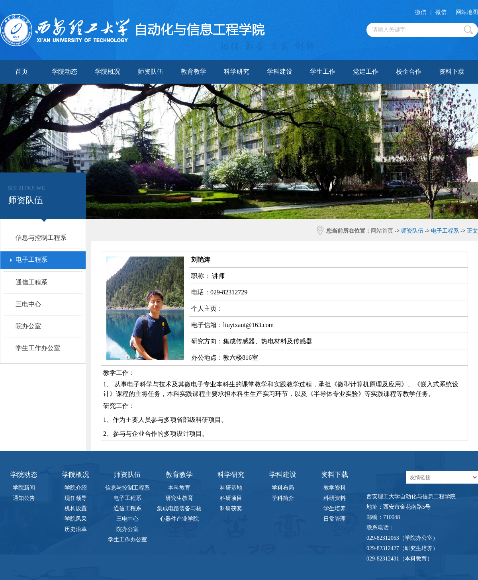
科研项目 (231, 498)
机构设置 (76, 508)
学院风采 (76, 519)
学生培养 (334, 508)
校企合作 (408, 71)
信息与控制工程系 (127, 488)
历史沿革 (76, 529)
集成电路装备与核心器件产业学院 (179, 510)
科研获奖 (231, 508)
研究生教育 (179, 498)
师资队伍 (150, 71)
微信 (420, 12)
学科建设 (279, 71)
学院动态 (64, 71)
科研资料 (334, 498)
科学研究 (236, 71)
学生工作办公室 (127, 540)
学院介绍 (76, 488)
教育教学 (193, 71)
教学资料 (334, 488)
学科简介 (283, 498)
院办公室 (127, 529)
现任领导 (76, 498)
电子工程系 (127, 498)
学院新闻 (24, 488)
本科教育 (179, 488)
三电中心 (127, 519)
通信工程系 (127, 508)
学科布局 (283, 488)
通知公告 (24, 498)
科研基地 (231, 488)
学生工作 (322, 71)
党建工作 (365, 71)
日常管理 (334, 519)
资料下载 (451, 71)
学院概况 (107, 71)
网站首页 (382, 231)
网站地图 (467, 12)
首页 (21, 71)
